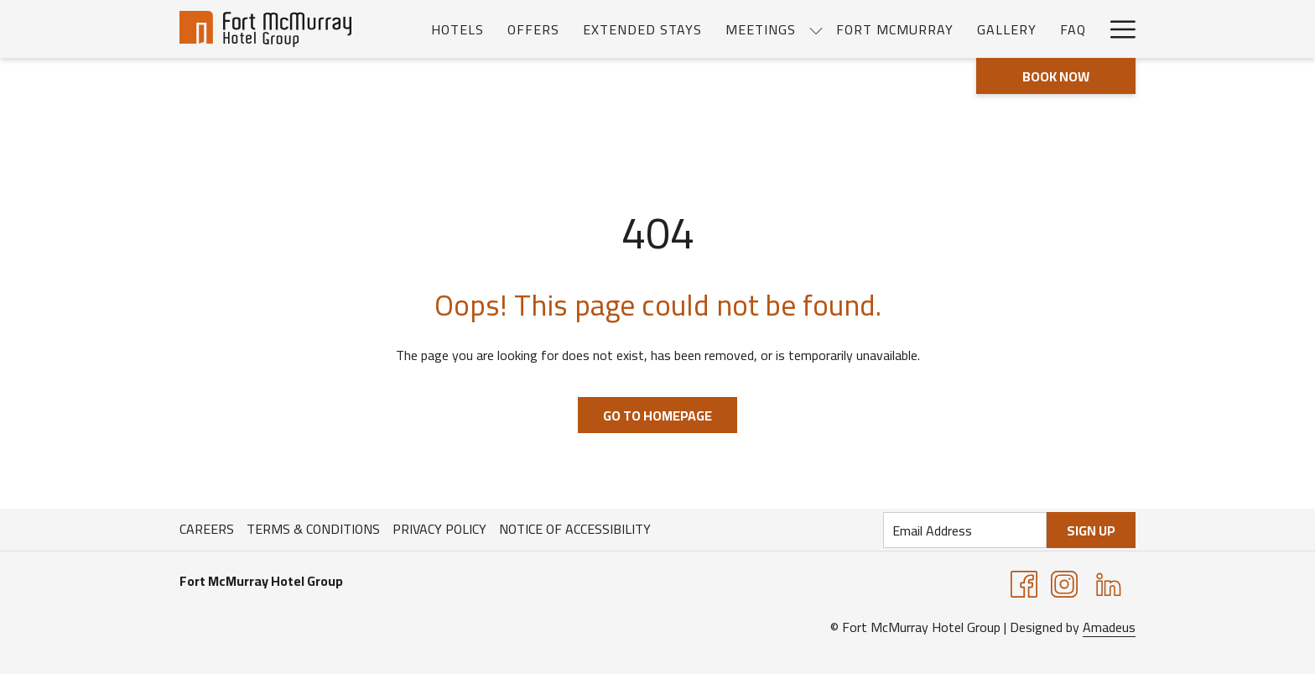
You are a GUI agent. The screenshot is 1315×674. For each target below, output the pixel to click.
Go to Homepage (657, 415)
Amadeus (1109, 627)
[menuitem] (457, 29)
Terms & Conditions (313, 528)
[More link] (1117, 29)
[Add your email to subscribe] (965, 530)
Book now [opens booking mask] (1055, 76)
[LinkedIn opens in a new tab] (1108, 582)
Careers (206, 528)
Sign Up (1091, 530)
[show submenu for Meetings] (816, 29)
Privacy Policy (439, 528)
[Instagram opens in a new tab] (1064, 582)
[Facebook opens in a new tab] (1024, 582)
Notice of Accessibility (575, 528)
